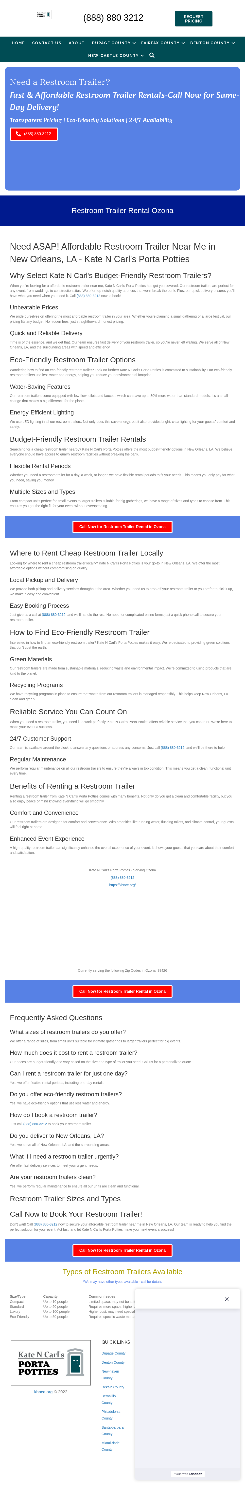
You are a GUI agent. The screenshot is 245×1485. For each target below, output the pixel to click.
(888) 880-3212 (88, 296)
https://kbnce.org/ (122, 885)
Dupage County (111, 43)
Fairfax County (160, 43)
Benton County (210, 43)
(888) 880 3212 (113, 18)
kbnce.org (43, 1392)
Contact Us (47, 43)
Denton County (113, 1362)
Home (18, 43)
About (77, 43)
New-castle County (113, 55)
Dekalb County (113, 1387)
